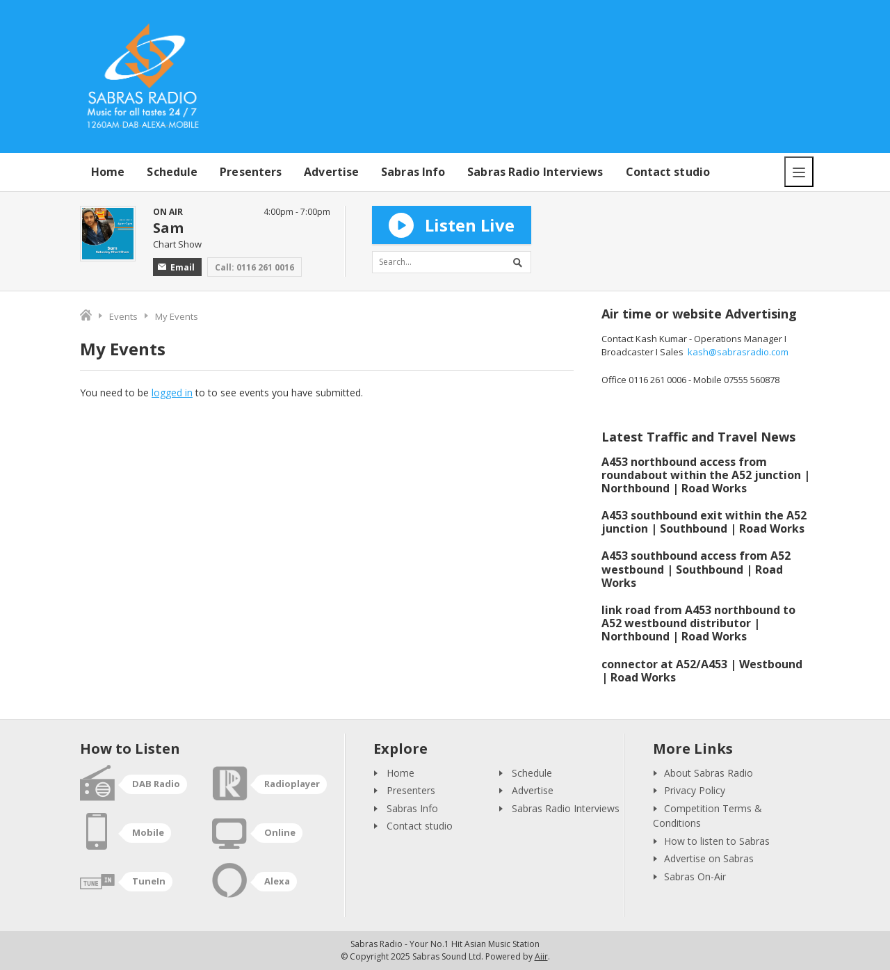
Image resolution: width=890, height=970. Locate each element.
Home (107, 171)
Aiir (541, 956)
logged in (172, 392)
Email (176, 267)
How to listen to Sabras (717, 841)
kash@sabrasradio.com (738, 352)
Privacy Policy (694, 790)
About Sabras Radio (708, 772)
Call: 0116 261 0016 (254, 267)
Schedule (172, 171)
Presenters (251, 171)
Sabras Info (413, 171)
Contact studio (668, 171)
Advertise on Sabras (709, 858)
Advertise (331, 171)
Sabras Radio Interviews (535, 171)
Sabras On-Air (695, 876)
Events (123, 316)
